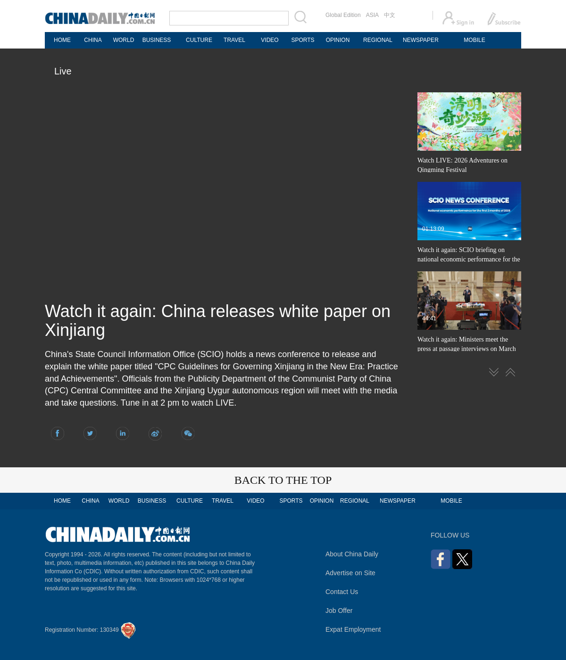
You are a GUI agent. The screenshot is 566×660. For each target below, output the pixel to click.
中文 (389, 15)
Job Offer (338, 610)
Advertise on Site (350, 573)
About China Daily (351, 554)
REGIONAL (377, 40)
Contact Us (341, 591)
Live (63, 71)
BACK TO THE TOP (283, 480)
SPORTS (302, 40)
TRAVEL (234, 40)
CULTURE (199, 40)
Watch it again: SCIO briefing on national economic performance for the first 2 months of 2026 (468, 259)
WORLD (123, 40)
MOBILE (474, 40)
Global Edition (343, 15)
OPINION (338, 40)
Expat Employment (353, 629)
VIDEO (269, 40)
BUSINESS (156, 40)
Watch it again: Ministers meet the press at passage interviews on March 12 (466, 349)
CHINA (92, 40)
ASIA (372, 15)
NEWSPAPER (420, 40)
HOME (62, 40)
